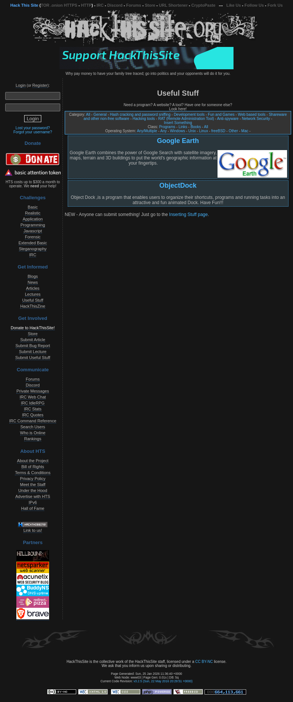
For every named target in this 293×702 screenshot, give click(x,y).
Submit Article (32, 339)
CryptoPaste (203, 5)
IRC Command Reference (33, 421)
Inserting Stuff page (188, 214)
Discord (115, 5)
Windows (177, 131)
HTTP (86, 5)
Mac (244, 131)
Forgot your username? (32, 132)
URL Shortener (173, 5)
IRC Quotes (32, 415)
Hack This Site (24, 5)
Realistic (33, 213)
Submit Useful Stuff (32, 357)
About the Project (32, 460)
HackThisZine (32, 306)
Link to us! (32, 530)
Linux (203, 131)
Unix (192, 131)
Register (40, 85)
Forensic (33, 237)
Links (182, 127)
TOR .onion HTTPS (59, 5)
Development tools (189, 114)
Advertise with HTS (32, 496)
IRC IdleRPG (33, 403)
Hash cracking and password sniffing (140, 114)
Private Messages (32, 391)
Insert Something (178, 123)
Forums (133, 5)
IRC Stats (32, 409)
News (33, 282)
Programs (167, 127)
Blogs (33, 276)
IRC (100, 5)
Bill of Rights (32, 466)
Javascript (32, 231)
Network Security (256, 119)
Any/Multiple (147, 131)
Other (233, 131)
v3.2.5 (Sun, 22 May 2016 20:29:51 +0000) (163, 681)
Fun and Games (221, 114)
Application (33, 219)
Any (163, 131)
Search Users (32, 427)
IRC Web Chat (33, 397)
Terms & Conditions (32, 472)
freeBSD (218, 131)
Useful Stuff (33, 300)
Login (21, 85)
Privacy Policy (32, 478)
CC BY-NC (204, 662)
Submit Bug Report (33, 345)
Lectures (33, 294)
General (100, 114)
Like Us (233, 5)
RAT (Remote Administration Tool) (186, 119)
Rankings (32, 438)
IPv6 (33, 502)
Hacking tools (144, 119)
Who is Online (32, 433)
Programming (32, 225)
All (88, 114)
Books (195, 127)
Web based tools (251, 114)
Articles (32, 288)
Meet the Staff (32, 484)
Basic (33, 207)
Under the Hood (32, 490)
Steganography (33, 249)
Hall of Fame (32, 508)
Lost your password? (33, 128)
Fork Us (275, 5)
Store (150, 5)
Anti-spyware (228, 119)
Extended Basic (33, 243)
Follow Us (254, 5)
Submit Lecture (32, 351)
